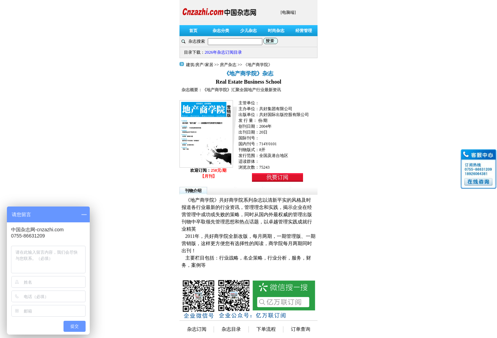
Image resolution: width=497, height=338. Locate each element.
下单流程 (266, 329)
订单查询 (300, 329)
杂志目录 (231, 329)
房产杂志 (228, 64)
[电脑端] (288, 12)
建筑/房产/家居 (200, 64)
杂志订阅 (196, 329)
